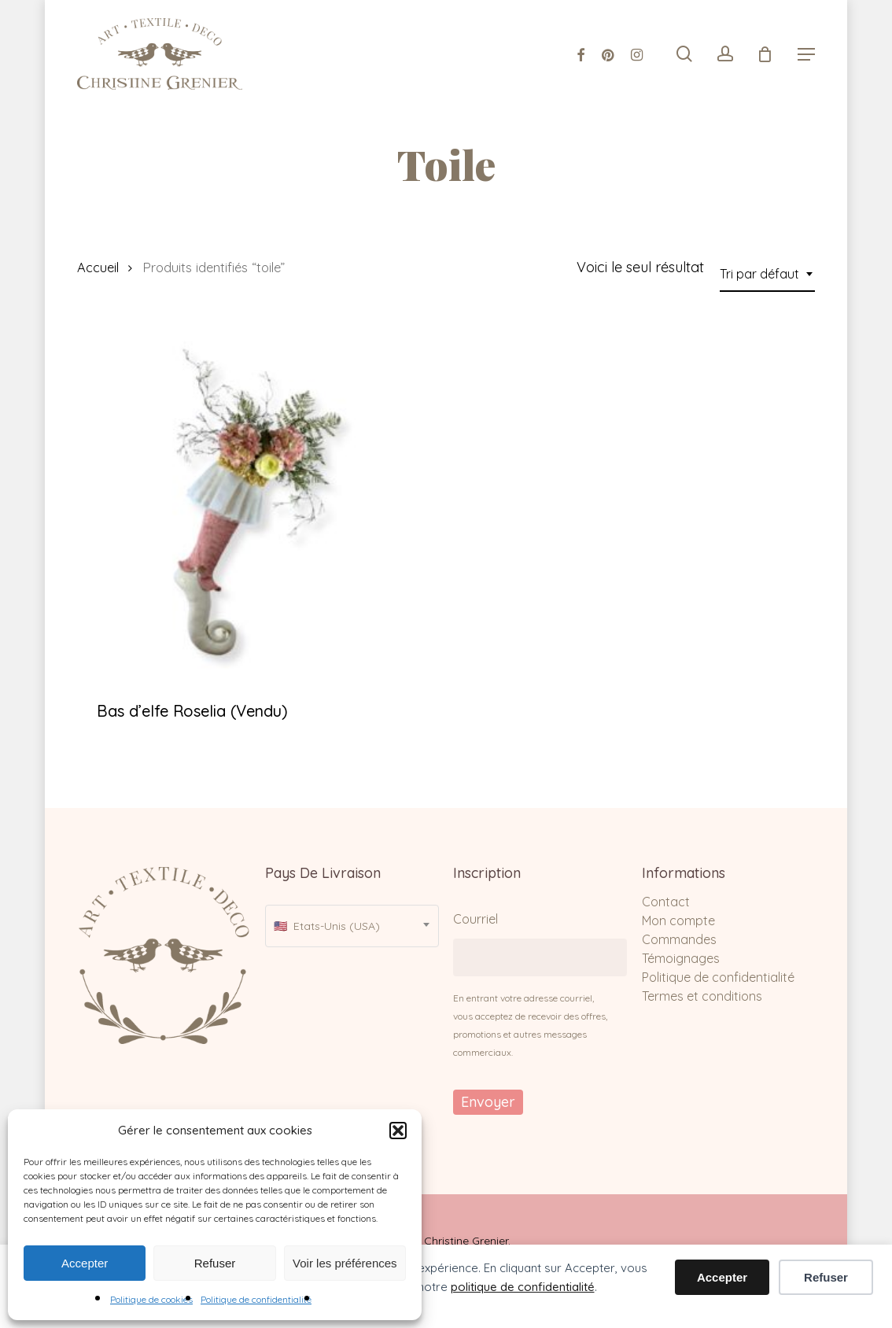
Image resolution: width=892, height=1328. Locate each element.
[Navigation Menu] (806, 54)
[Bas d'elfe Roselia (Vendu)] (257, 502)
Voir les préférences (345, 1263)
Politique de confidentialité (256, 1299)
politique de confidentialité (523, 1286)
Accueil (98, 267)
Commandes (679, 939)
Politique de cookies (151, 1299)
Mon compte (678, 920)
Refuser (215, 1263)
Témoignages (681, 958)
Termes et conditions (702, 996)
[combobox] (767, 274)
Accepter (84, 1263)
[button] (398, 1130)
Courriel (475, 919)
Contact (666, 901)
